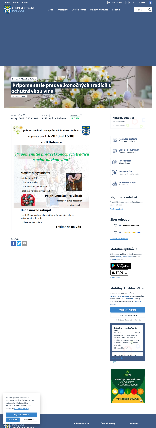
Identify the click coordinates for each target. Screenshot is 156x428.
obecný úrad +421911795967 (141, 397)
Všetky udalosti (116, 158)
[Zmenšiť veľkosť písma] (126, 2)
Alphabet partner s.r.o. (34, 383)
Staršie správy (118, 307)
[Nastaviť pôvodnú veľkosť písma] (130, 2)
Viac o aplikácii (116, 227)
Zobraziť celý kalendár (119, 188)
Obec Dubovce (22, 385)
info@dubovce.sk (137, 400)
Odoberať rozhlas (127, 259)
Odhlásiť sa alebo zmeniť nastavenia (128, 269)
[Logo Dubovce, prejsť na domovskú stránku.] (19, 9)
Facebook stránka (137, 403)
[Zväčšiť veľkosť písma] (133, 2)
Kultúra (75, 68)
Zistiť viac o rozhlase (127, 265)
